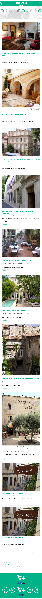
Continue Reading (6, 66)
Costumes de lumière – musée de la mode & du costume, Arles (11, 568)
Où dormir (28, 59)
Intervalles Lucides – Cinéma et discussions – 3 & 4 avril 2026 (11, 564)
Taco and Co (21, 3)
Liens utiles (24, 59)
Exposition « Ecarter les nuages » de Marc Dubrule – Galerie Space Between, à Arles (14, 562)
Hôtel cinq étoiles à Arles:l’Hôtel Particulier (14, 312)
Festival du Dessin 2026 (5, 566)
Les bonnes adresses (19, 59)
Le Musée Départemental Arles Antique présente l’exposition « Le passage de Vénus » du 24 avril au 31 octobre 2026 (19, 560)
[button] (40, 2)
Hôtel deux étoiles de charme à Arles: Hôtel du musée (17, 262)
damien (4, 59)
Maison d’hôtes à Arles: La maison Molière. (14, 116)
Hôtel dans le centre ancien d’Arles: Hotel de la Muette (17, 451)
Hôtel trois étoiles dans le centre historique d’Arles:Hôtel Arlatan (20, 380)
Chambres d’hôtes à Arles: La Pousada (12, 495)
